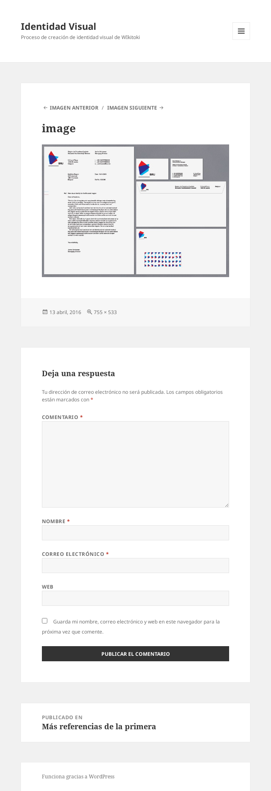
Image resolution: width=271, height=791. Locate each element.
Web (48, 586)
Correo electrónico (75, 554)
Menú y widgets (241, 39)
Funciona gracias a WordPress (78, 776)
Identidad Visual (58, 26)
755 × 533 (105, 312)
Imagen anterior (74, 107)
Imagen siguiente (132, 107)
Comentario (62, 417)
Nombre (56, 521)
